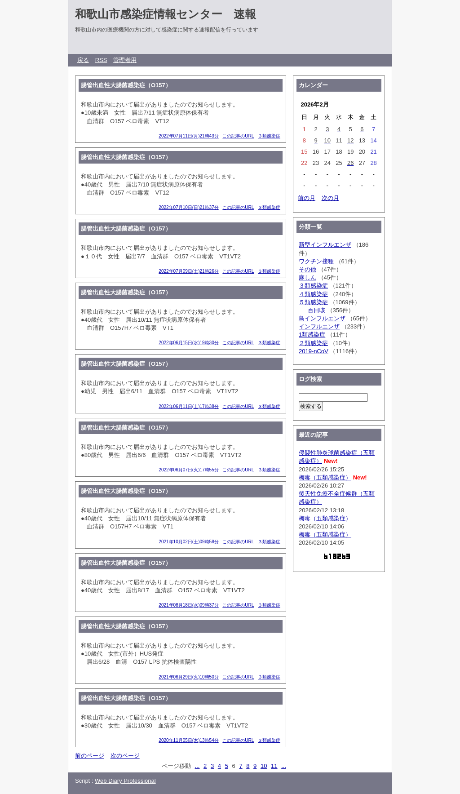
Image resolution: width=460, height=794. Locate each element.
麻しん (307, 277)
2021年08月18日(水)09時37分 (188, 605)
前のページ (89, 755)
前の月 (306, 198)
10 (264, 766)
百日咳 (316, 310)
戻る (83, 60)
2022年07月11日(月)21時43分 (188, 135)
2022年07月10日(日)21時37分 (188, 207)
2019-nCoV (313, 351)
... (197, 766)
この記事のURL (238, 135)
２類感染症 (313, 343)
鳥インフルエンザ (322, 318)
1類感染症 (312, 334)
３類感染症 (269, 135)
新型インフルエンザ (325, 244)
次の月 (330, 198)
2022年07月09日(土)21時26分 (188, 271)
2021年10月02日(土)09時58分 (188, 541)
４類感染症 (313, 294)
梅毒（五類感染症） (325, 477)
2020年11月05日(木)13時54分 (188, 740)
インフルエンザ (319, 326)
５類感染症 (313, 302)
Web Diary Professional (125, 780)
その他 (307, 269)
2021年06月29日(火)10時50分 (188, 676)
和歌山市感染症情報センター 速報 (165, 14)
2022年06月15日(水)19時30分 (188, 342)
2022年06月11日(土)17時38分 (188, 406)
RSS (101, 60)
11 (274, 766)
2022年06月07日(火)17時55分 (188, 469)
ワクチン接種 (316, 261)
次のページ (125, 755)
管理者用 (125, 60)
